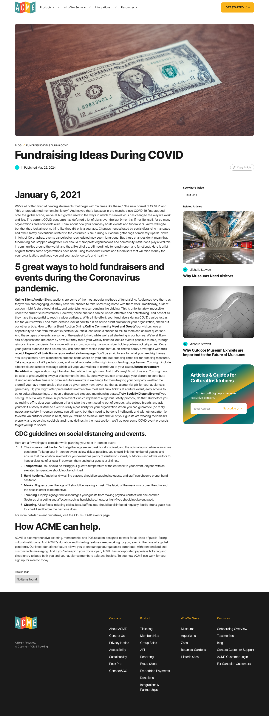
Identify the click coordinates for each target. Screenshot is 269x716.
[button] (46, 7)
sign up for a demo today (31, 560)
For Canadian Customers (234, 664)
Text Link (191, 195)
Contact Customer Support (235, 650)
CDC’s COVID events (88, 515)
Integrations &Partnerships (149, 687)
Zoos (184, 643)
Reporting (147, 657)
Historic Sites (190, 657)
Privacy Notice (119, 643)
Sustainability (118, 657)
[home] (25, 7)
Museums (187, 629)
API (142, 650)
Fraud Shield (148, 664)
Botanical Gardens (193, 650)
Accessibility (117, 650)
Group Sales (148, 643)
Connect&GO (118, 671)
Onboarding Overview (232, 629)
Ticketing (146, 629)
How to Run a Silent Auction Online (61, 326)
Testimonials (225, 636)
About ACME (118, 629)
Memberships (149, 636)
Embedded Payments (155, 671)
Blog (18, 145)
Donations (147, 678)
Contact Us (117, 636)
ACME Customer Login (232, 657)
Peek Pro (115, 664)
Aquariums (188, 636)
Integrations (102, 7)
